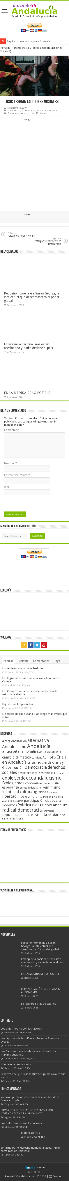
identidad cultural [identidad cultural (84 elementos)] (17, 791)
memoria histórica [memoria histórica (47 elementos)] (53, 796)
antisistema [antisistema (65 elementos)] (37, 751)
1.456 (26, 1104)
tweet (27, 119)
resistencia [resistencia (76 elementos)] (38, 815)
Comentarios (41, 661)
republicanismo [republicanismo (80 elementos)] (15, 815)
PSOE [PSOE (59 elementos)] (35, 805)
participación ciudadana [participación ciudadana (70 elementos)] (42, 800)
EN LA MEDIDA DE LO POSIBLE (27, 393)
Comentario (11, 430)
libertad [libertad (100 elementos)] (9, 796)
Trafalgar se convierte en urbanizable (42, 241)
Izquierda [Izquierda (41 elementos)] (52, 792)
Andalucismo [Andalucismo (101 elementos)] (14, 746)
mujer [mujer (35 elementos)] (5, 801)
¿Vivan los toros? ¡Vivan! (26, 234)
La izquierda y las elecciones (38, 1003)
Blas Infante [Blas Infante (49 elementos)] (54, 751)
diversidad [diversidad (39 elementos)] (59, 773)
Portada (5, 47)
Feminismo (42, 110)
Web (7, 487)
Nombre (10, 463)
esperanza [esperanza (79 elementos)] (10, 787)
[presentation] (32, 504)
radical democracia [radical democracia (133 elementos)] (22, 810)
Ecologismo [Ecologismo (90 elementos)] (12, 783)
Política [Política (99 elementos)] (24, 804)
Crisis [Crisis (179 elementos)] (49, 757)
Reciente (23, 661)
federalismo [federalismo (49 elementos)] (35, 787)
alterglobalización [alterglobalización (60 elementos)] (14, 741)
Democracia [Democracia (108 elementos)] (35, 767)
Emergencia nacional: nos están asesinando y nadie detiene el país (28, 346)
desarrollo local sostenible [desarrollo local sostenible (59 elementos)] (35, 773)
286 (23, 1117)
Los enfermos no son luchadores (22, 668)
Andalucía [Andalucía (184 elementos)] (39, 746)
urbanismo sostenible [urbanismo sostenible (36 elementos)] (12, 819)
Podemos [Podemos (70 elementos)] (9, 805)
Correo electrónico (17, 475)
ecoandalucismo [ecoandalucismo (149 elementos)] (44, 778)
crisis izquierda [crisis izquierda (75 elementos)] (39, 762)
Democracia (21, 47)
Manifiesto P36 (30, 1132)
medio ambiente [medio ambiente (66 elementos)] (30, 796)
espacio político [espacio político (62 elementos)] (50, 783)
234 (25, 1127)
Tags (57, 661)
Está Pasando (29, 110)
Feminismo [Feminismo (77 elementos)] (51, 787)
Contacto (56, 1176)
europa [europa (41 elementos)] (23, 788)
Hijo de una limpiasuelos (17, 704)
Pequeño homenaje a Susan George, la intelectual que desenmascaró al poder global (31, 297)
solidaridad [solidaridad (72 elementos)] (56, 815)
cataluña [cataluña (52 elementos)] (37, 757)
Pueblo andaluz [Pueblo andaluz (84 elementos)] (53, 805)
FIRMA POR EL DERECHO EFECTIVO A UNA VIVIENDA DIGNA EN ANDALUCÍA (27, 1111)
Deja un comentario (18, 113)
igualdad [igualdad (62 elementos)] (40, 792)
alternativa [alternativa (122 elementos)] (38, 740)
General (53, 110)
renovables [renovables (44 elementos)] (48, 810)
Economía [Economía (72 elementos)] (31, 783)
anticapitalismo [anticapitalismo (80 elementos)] (15, 751)
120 (21, 1155)
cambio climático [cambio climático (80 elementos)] (16, 757)
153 (43, 1137)
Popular (8, 661)
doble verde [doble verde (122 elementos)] (13, 778)
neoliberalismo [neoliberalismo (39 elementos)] (15, 801)
